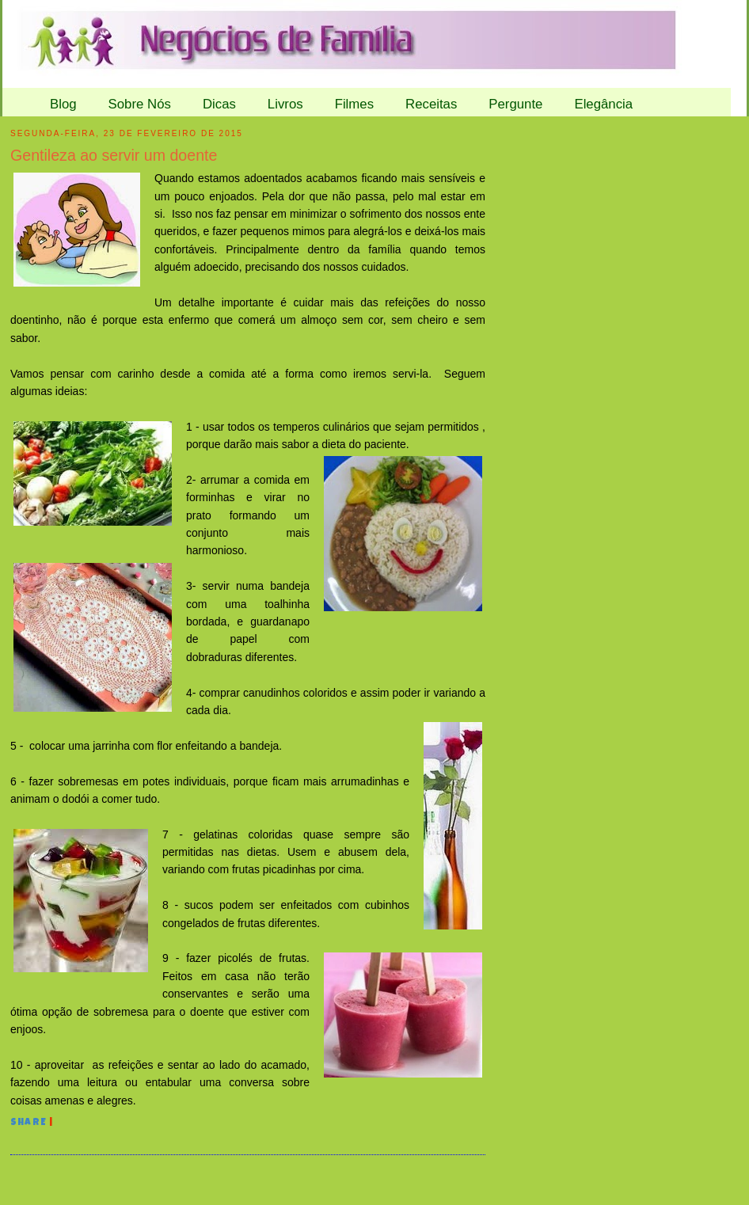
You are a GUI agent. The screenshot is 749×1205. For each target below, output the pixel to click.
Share (28, 1123)
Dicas (219, 104)
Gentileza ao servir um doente (113, 155)
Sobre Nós (139, 104)
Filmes (354, 104)
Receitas (431, 104)
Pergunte (515, 104)
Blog (63, 104)
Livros (285, 104)
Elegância (603, 104)
